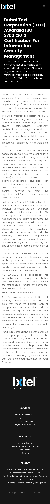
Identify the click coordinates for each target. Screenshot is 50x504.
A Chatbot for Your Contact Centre (25, 472)
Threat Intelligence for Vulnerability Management (25, 483)
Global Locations (25, 449)
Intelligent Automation (25, 421)
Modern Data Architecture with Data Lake (25, 469)
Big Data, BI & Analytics (25, 414)
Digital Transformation (25, 424)
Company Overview (25, 443)
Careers (25, 453)
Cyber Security (25, 418)
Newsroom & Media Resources (25, 446)
